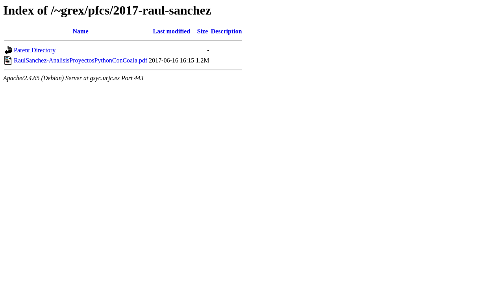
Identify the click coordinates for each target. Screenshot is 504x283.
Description (226, 31)
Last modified (171, 31)
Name (81, 31)
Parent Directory (35, 50)
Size (202, 31)
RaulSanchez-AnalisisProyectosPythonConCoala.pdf (80, 60)
